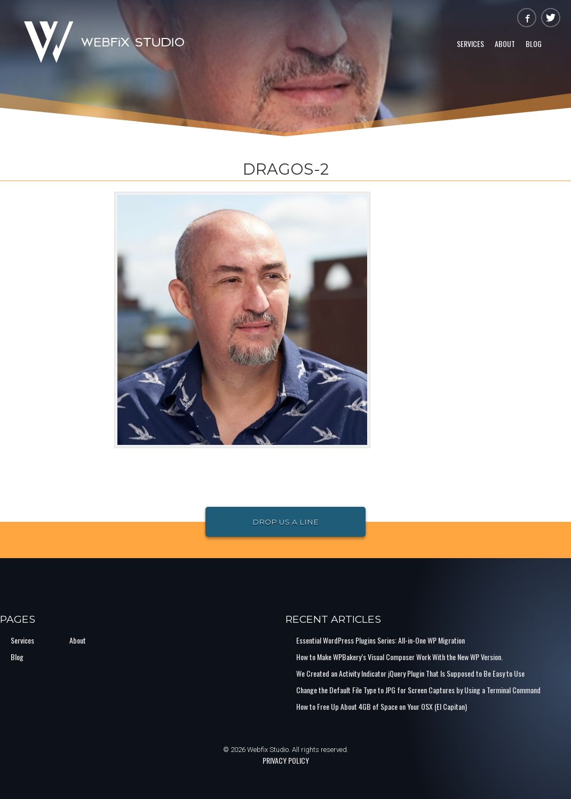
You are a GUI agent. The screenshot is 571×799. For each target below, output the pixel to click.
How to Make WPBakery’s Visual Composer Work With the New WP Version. (399, 656)
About (505, 43)
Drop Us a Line (285, 522)
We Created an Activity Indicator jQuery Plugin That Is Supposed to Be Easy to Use (410, 673)
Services (470, 43)
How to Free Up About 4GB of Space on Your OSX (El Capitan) (381, 706)
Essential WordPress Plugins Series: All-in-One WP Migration (380, 640)
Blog (534, 43)
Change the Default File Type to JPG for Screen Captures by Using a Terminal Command (418, 689)
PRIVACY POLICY (286, 760)
